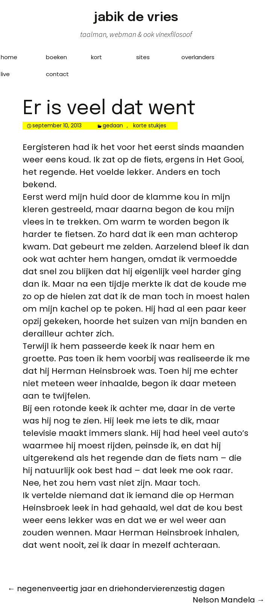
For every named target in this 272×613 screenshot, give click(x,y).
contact (57, 74)
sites (143, 57)
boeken (56, 57)
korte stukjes (149, 125)
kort (96, 57)
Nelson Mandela (228, 600)
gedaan (113, 125)
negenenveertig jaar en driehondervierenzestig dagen (116, 588)
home (9, 57)
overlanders (197, 57)
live (5, 74)
